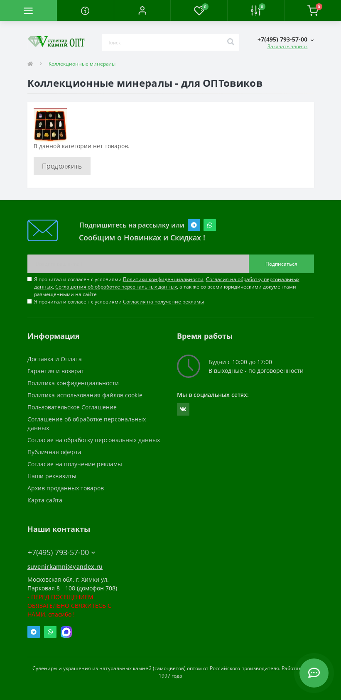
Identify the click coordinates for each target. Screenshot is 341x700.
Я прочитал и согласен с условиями (119, 301)
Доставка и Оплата (54, 359)
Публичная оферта (54, 452)
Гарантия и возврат (55, 371)
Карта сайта (44, 500)
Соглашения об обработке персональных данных (116, 286)
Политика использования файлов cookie (84, 395)
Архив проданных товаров (65, 488)
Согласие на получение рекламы (74, 464)
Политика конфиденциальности (73, 383)
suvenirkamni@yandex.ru (65, 566)
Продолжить (62, 166)
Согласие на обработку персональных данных (93, 440)
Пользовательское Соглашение (72, 407)
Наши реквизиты (51, 476)
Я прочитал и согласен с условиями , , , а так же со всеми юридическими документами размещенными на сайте (166, 287)
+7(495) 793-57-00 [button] (61, 552)
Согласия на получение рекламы (163, 301)
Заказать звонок (287, 46)
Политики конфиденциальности (163, 279)
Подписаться (281, 263)
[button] (142, 10)
